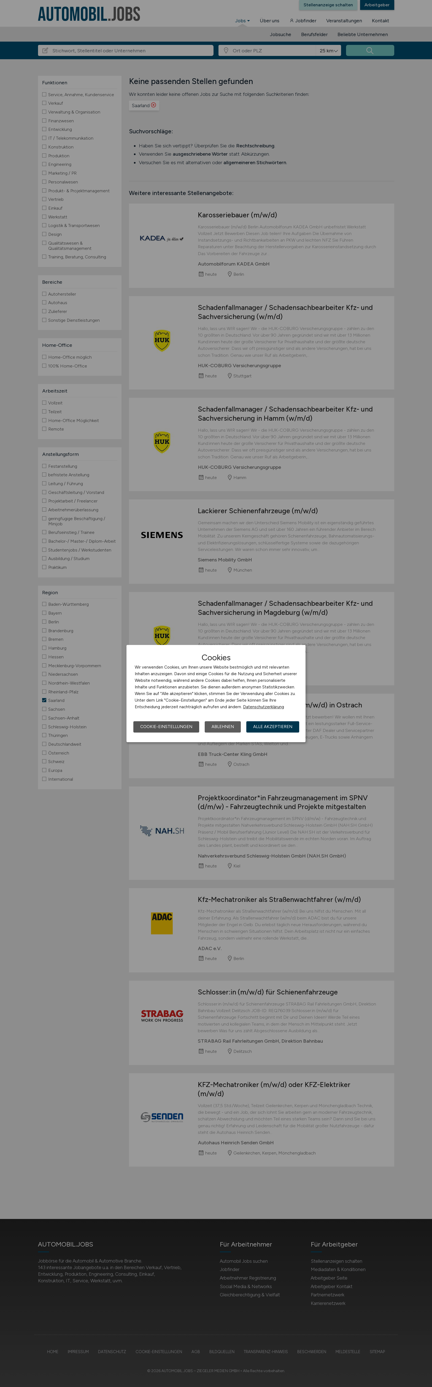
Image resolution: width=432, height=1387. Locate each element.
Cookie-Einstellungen (166, 726)
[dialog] (216, 693)
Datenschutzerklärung (263, 706)
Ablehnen (223, 726)
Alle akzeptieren (272, 726)
